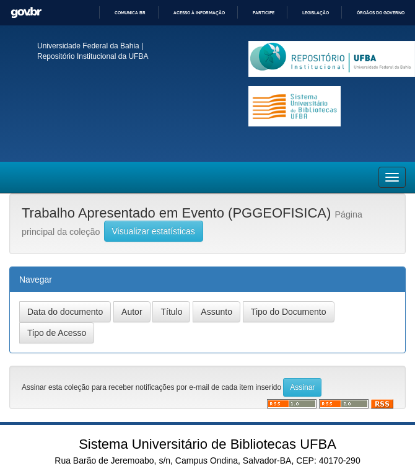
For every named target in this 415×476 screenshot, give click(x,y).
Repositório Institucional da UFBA (92, 56)
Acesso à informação (199, 12)
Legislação (315, 12)
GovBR (26, 13)
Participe (263, 12)
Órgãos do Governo (380, 12)
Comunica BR (130, 12)
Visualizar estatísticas (153, 231)
